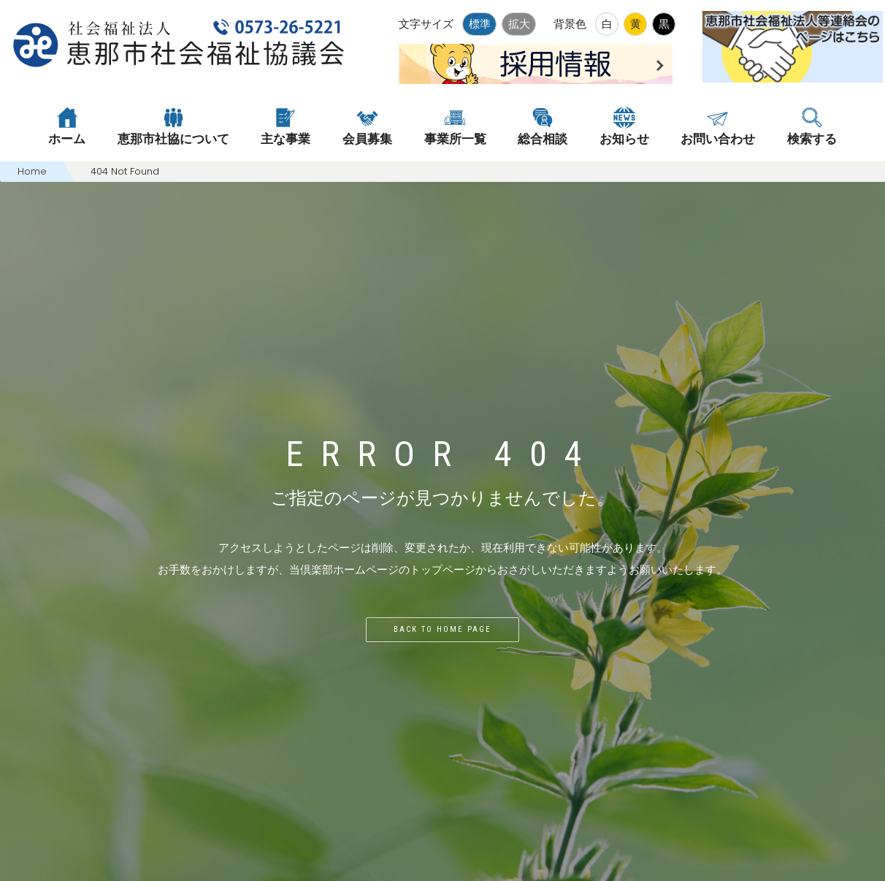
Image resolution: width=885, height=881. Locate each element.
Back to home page (442, 629)
